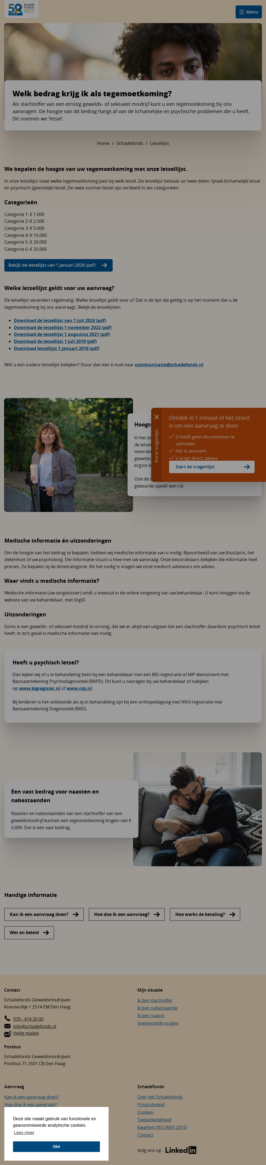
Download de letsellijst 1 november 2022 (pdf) (63, 327)
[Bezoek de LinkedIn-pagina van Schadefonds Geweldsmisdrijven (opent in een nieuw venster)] (167, 1150)
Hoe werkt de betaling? (200, 914)
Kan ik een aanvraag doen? (39, 914)
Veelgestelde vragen (158, 1023)
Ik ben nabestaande (157, 1008)
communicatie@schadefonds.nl (169, 365)
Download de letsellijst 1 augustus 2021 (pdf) (62, 334)
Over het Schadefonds (160, 1097)
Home (103, 143)
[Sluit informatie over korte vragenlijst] (156, 416)
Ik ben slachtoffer (155, 1000)
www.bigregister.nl (39, 688)
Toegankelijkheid (154, 1120)
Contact (145, 1135)
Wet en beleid (24, 932)
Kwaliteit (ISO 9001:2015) (162, 1127)
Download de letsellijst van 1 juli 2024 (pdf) (60, 320)
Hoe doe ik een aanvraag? (122, 914)
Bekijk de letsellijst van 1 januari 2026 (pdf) (52, 265)
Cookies (145, 1112)
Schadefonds (129, 143)
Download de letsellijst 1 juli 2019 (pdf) (55, 341)
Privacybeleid (150, 1104)
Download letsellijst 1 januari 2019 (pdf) (56, 348)
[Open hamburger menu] (249, 11)
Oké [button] (56, 1146)
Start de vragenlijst (195, 467)
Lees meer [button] (24, 1132)
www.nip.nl (79, 688)
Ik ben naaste (150, 1015)
